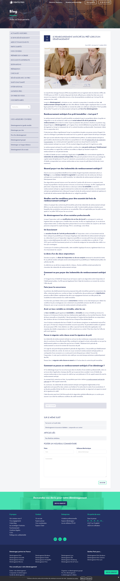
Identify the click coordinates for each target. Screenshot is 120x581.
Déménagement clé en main (19, 150)
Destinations (16, 64)
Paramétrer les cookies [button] (72, 578)
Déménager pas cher (17, 130)
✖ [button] (118, 577)
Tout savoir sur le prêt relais (53, 423)
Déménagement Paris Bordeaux (96, 555)
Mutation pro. (16, 91)
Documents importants (20, 60)
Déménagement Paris (15, 555)
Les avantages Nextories (17, 525)
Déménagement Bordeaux (42, 555)
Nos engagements (15, 521)
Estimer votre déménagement (17, 571)
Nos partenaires (17, 100)
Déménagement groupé (18, 140)
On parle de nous (18, 96)
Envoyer (102, 482)
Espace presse (39, 521)
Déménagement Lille (67, 558)
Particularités (16, 47)
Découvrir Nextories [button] (56, 2)
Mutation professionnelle (69, 518)
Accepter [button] (89, 578)
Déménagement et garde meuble (21, 125)
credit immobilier (50, 405)
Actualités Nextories (19, 33)
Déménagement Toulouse (16, 560)
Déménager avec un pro (20, 78)
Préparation (15, 69)
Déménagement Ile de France (69, 562)
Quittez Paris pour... (94, 551)
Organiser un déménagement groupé (72, 571)
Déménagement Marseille (16, 558)
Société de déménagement (17, 575)
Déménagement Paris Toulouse (96, 558)
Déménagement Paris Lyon (94, 560)
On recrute (38, 518)
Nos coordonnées (41, 523)
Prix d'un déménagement (18, 135)
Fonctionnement (14, 528)
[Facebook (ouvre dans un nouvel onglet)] (55, 539)
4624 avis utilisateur (93, 525)
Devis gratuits (91, 2)
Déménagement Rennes (16, 562)
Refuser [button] (83, 578)
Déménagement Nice (41, 562)
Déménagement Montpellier (43, 560)
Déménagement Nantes (42, 558)
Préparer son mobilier (19, 55)
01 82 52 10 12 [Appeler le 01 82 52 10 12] (104, 2)
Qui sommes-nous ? (15, 518)
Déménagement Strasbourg (69, 560)
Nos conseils (16, 51)
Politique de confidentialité (17, 535)
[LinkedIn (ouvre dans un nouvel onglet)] (60, 539)
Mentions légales (14, 530)
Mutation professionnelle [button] (74, 2)
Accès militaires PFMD (68, 523)
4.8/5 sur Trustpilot (93, 523)
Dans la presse (91, 518)
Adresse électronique (84, 448)
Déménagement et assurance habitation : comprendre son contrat (63, 427)
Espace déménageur (67, 521)
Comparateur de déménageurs (18, 573)
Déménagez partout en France (20, 551)
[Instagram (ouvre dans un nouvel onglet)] (65, 539)
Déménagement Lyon (67, 555)
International (16, 87)
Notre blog (12, 523)
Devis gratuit (60, 503)
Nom (45, 448)
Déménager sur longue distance (21, 145)
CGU (11, 532)
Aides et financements (19, 19)
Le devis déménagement (20, 38)
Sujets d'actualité (18, 82)
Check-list (15, 73)
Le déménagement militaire (69, 575)
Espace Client (39, 525)
